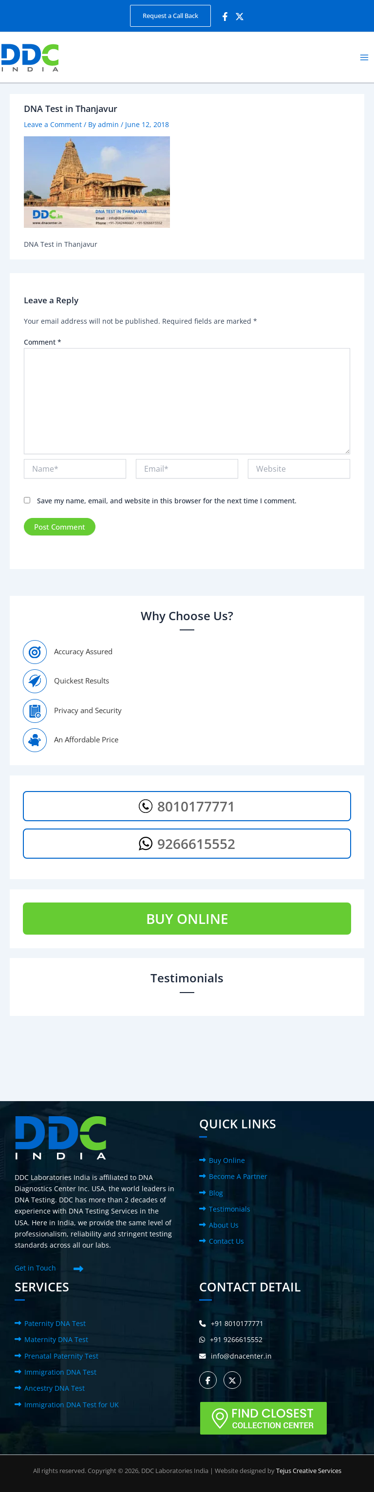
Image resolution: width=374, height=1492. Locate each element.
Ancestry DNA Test (54, 1388)
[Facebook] (225, 16)
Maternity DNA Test (56, 1339)
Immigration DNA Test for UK (71, 1404)
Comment (42, 342)
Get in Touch (35, 1267)
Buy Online (227, 1160)
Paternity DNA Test (55, 1323)
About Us (224, 1225)
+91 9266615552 (230, 1339)
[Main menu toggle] (364, 57)
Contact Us (226, 1241)
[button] (170, 16)
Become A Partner (238, 1176)
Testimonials (229, 1209)
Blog (216, 1192)
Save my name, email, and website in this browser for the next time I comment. (167, 500)
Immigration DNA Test (60, 1372)
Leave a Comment (53, 124)
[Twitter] (239, 16)
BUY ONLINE (187, 918)
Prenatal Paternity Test (61, 1356)
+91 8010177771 (231, 1323)
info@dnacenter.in (235, 1356)
